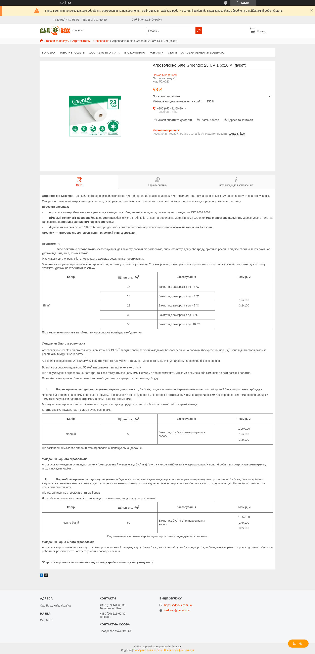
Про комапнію (134, 52)
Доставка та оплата (105, 52)
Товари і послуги (72, 52)
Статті (172, 52)
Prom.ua (176, 646)
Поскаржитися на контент (148, 650)
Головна (48, 52)
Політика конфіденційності (179, 650)
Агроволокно (101, 40)
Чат (298, 643)
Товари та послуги (57, 40)
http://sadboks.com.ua (178, 605)
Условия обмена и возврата (202, 52)
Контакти (156, 52)
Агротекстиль (81, 40)
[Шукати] (198, 30)
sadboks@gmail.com (177, 610)
